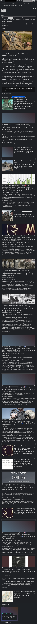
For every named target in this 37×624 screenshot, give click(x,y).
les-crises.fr (24, 459)
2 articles (6, 124)
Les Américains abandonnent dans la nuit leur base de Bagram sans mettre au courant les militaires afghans (24, 105)
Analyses (9, 3)
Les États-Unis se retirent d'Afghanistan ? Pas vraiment (10, 424)
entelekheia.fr (18, 124)
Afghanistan (5, 25)
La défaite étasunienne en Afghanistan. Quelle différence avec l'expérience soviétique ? (12, 310)
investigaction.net (14, 419)
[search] (10, 1)
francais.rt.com (25, 147)
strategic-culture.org (14, 185)
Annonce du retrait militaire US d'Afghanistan (18, 88)
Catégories (25, 3)
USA (2, 15)
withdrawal (5, 23)
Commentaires (13, 5)
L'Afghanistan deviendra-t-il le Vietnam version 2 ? (12, 274)
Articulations (15, 3)
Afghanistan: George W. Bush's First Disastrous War (12, 390)
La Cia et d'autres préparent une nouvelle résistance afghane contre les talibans (24, 512)
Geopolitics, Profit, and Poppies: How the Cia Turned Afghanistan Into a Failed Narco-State (12, 190)
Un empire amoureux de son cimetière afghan (11, 572)
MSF (4, 28)
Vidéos (8, 5)
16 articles (18, 99)
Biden (4, 26)
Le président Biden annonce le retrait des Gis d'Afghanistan (15, 126)
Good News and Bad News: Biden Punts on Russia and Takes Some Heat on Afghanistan (13, 351)
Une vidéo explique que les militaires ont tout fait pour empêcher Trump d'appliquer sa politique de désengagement (24, 450)
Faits (5, 3)
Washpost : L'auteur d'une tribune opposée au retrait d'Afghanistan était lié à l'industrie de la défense (24, 464)
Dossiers (30, 3)
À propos (20, 5)
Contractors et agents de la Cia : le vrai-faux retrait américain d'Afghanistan (24, 166)
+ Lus (34, 3)
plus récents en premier (19, 97)
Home (2, 3)
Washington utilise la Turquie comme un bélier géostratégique (24, 215)
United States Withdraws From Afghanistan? (10, 537)
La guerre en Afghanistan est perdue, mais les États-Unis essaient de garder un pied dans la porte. (15, 240)
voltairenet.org (18, 18)
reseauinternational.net (19, 101)
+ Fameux (3, 5)
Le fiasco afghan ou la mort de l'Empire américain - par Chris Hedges (12, 489)
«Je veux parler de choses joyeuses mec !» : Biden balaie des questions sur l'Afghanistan (24, 151)
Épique (20, 3)
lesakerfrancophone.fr (15, 235)
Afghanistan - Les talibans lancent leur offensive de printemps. (22, 595)
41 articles (10, 18)
